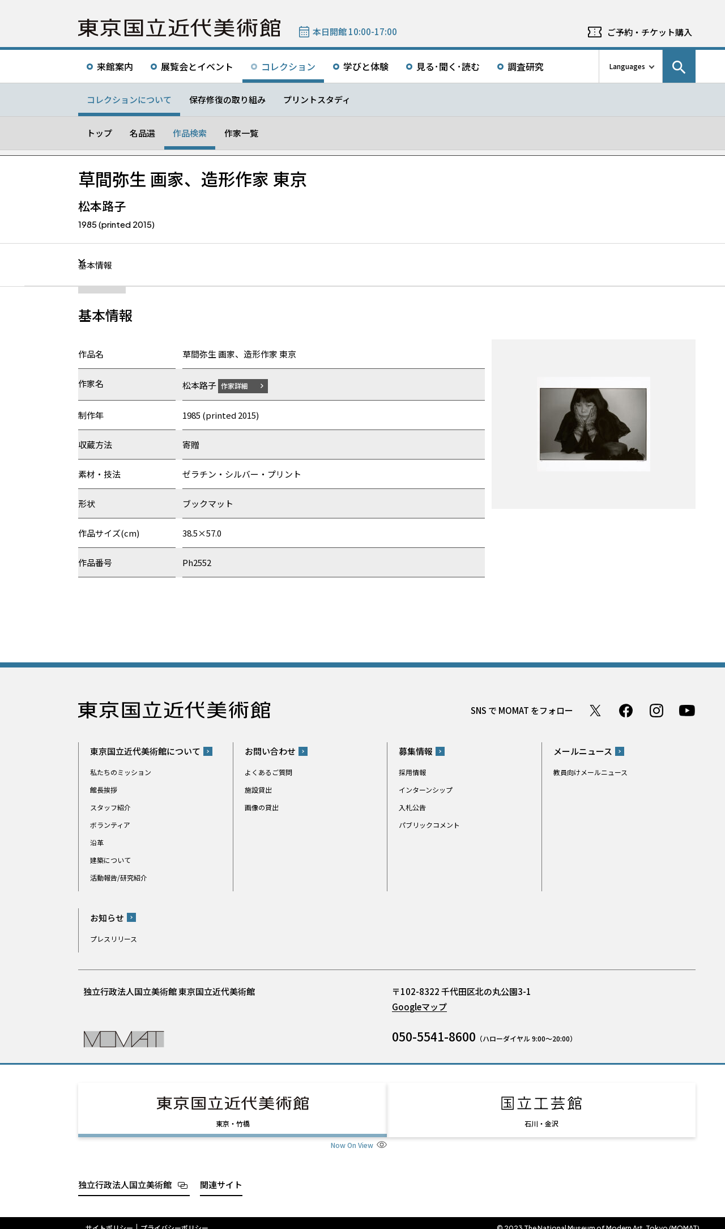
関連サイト (221, 1174)
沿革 (97, 842)
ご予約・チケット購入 (649, 32)
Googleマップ (419, 1006)
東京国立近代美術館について (145, 751)
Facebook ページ (625, 710)
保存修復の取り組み (227, 99)
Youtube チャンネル (687, 710)
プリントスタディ (317, 99)
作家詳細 (241, 385)
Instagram (656, 710)
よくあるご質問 (268, 772)
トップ (99, 133)
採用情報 (412, 772)
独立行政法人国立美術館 (125, 1174)
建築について (110, 860)
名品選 (142, 133)
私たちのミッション (120, 772)
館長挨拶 (103, 789)
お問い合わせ (270, 751)
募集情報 (416, 751)
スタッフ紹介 (110, 807)
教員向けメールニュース (590, 772)
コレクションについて (129, 99)
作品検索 (190, 133)
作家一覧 (241, 133)
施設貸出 (258, 789)
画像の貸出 (262, 807)
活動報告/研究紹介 (118, 877)
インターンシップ (426, 789)
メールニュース (582, 751)
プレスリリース (113, 938)
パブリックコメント (429, 825)
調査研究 (526, 66)
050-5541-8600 (434, 1035)
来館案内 (115, 66)
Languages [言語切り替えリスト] (627, 66)
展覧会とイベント (197, 66)
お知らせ (107, 917)
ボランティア (110, 825)
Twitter (595, 710)
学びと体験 (366, 66)
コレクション (288, 66)
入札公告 (412, 807)
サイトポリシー (109, 1218)
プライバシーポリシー (174, 1218)
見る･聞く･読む (448, 66)
